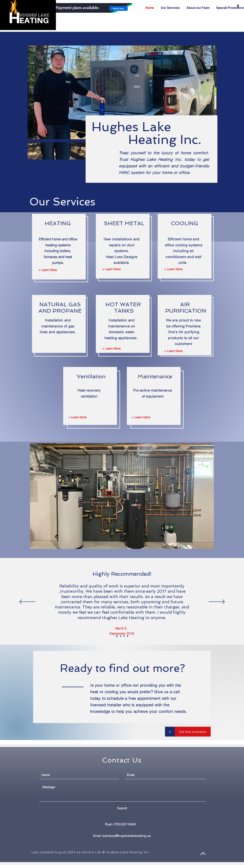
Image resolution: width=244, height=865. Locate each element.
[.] (80, 8)
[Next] (217, 602)
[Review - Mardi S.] (117, 636)
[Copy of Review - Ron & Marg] (124, 636)
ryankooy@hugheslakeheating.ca (126, 836)
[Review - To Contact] (127, 636)
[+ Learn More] (47, 270)
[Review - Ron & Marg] (120, 636)
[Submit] (121, 808)
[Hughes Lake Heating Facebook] (238, 6)
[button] (170, 732)
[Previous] (27, 602)
